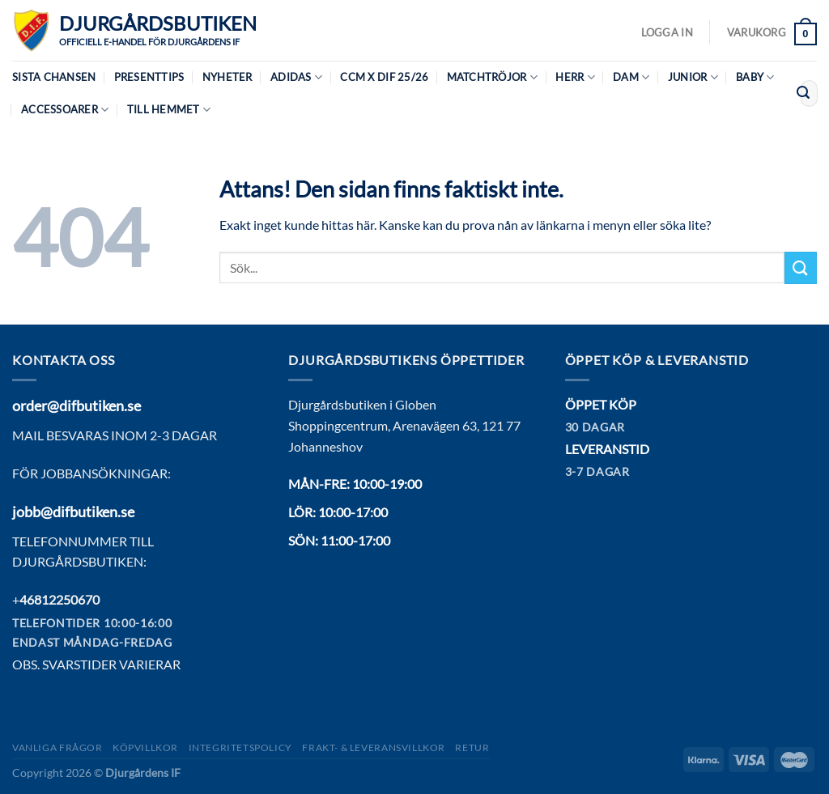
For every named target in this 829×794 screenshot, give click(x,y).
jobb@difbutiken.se (73, 511)
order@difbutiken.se (76, 405)
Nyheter (227, 76)
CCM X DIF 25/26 (384, 76)
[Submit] (803, 94)
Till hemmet (168, 109)
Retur (472, 747)
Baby (755, 77)
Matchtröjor (492, 77)
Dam (631, 77)
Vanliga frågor (57, 747)
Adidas (296, 77)
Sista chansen (54, 76)
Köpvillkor (145, 747)
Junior (693, 77)
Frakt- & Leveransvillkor (373, 747)
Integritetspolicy (240, 747)
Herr (574, 77)
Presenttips (149, 76)
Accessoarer (64, 109)
